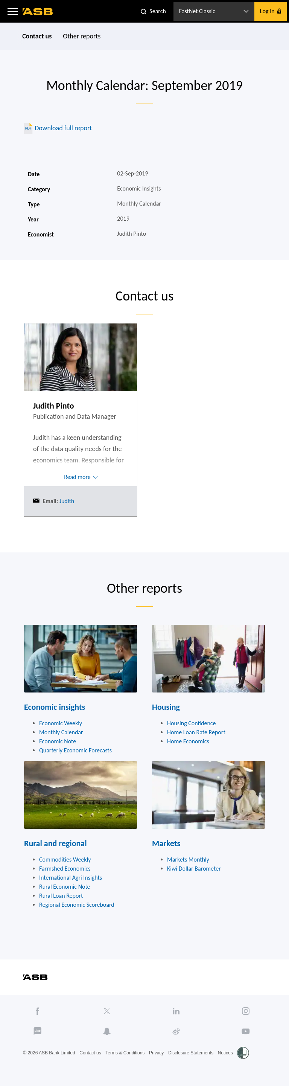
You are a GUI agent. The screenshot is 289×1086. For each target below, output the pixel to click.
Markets (166, 843)
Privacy (156, 1052)
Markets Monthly (188, 859)
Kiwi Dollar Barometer (194, 868)
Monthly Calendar (61, 732)
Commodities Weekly (65, 859)
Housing (166, 707)
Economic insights (54, 707)
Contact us (37, 36)
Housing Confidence (191, 723)
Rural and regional (55, 843)
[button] (13, 11)
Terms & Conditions (124, 1052)
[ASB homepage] (38, 11)
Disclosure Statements (190, 1052)
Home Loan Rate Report (196, 732)
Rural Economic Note (64, 886)
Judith (66, 501)
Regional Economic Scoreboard (76, 904)
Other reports (81, 36)
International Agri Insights (70, 877)
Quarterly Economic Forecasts (75, 750)
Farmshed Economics (65, 868)
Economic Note (57, 741)
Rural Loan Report (61, 895)
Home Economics (188, 741)
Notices (225, 1052)
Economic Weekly (60, 723)
